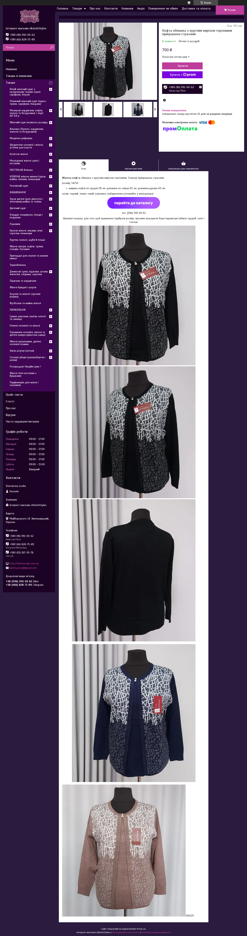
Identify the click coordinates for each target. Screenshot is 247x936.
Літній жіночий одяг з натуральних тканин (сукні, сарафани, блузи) (25, 92)
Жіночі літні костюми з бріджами (23, 374)
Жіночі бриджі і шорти (23, 287)
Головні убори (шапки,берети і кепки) (27, 359)
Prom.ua (141, 928)
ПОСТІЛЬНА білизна (21, 170)
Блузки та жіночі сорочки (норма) (25, 295)
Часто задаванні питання (22, 421)
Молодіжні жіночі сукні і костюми (24, 162)
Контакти (111, 8)
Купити (183, 66)
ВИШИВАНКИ (18, 192)
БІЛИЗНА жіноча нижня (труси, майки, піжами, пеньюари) (28, 178)
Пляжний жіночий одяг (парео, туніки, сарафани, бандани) (28, 102)
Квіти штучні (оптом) (22, 350)
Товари (77, 8)
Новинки (127, 8)
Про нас (95, 8)
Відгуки (10, 415)
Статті (10, 401)
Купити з (183, 75)
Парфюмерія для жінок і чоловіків (24, 384)
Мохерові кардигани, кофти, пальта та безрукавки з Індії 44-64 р (26, 113)
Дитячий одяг (18, 208)
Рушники (15, 224)
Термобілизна (18, 265)
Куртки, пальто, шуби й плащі (27, 239)
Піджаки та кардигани (23, 280)
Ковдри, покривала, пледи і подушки (26, 216)
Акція (141, 8)
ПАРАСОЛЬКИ (17, 309)
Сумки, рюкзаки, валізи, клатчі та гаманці (28, 318)
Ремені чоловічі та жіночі (25, 325)
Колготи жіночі (19, 154)
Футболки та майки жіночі (25, 303)
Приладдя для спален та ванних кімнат (29, 257)
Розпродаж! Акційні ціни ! (25, 366)
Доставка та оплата (196, 8)
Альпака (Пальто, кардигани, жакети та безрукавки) (27, 130)
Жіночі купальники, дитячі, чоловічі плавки (25, 343)
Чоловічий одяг (19, 185)
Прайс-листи (14, 394)
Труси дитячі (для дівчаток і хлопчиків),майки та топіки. (26, 200)
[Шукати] (51, 47)
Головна (62, 8)
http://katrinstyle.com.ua (24, 563)
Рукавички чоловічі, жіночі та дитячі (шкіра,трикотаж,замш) (27, 334)
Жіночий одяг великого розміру (29, 122)
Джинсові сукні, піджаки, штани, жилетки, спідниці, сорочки (29, 273)
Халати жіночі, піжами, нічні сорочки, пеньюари (26, 232)
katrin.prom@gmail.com (23, 568)
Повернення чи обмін (163, 8)
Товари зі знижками (19, 76)
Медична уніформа (21, 138)
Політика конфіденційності (156, 932)
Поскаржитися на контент (126, 932)
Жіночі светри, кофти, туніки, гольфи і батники (26, 248)
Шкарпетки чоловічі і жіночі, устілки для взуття (26, 146)
